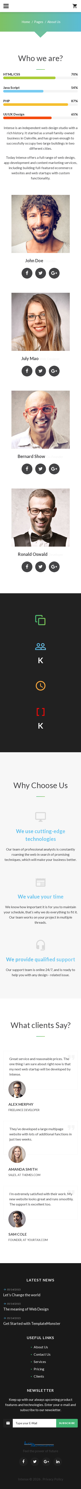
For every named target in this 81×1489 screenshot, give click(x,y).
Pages (38, 22)
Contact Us (42, 1354)
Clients (39, 1376)
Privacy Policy (53, 1479)
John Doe (34, 260)
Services (40, 1362)
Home (26, 22)
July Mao (30, 358)
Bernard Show (31, 456)
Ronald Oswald (33, 554)
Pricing (39, 1369)
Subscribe (67, 1423)
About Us (41, 1347)
